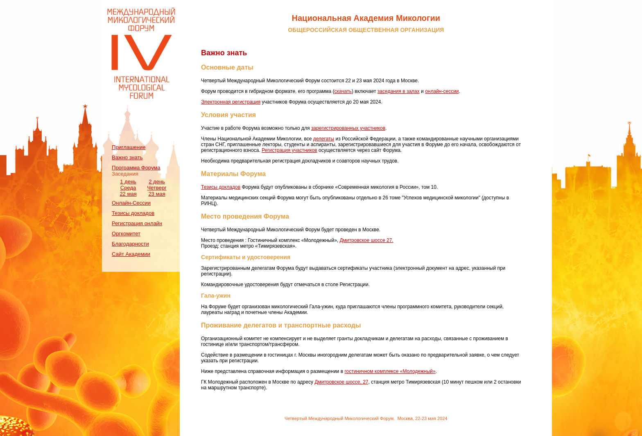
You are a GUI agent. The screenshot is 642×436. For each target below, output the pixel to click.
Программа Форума (136, 168)
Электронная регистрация (230, 102)
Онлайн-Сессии (131, 203)
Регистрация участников (289, 150)
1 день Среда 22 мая (128, 187)
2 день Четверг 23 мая (156, 187)
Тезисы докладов (133, 213)
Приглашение (128, 147)
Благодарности (130, 244)
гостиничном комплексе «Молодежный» (389, 371)
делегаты (324, 139)
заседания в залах (399, 91)
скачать (343, 91)
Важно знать (127, 157)
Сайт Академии (131, 254)
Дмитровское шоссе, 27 (341, 382)
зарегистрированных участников (348, 128)
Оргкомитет (126, 233)
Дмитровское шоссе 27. (366, 240)
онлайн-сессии (442, 91)
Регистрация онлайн (137, 223)
